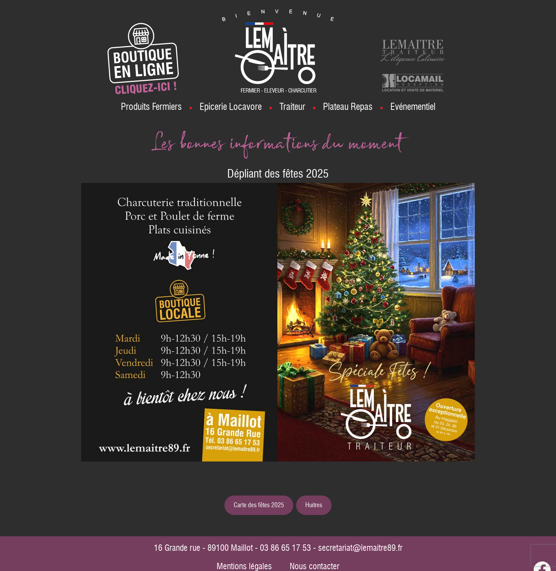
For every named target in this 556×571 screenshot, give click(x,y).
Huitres (313, 505)
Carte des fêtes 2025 (259, 505)
